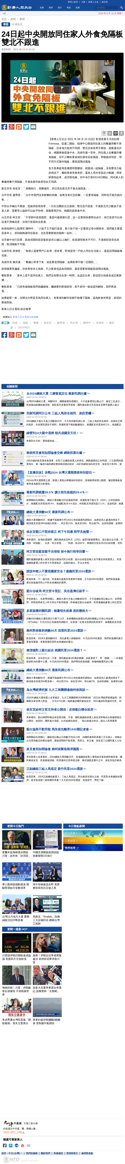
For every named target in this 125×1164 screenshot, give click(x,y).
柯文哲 (74, 322)
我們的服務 (32, 1153)
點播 (78, 7)
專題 (69, 7)
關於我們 (45, 1153)
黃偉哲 (100, 322)
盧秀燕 (61, 322)
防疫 (15, 322)
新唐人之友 (93, 2)
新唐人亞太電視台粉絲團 (25, 317)
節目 (60, 7)
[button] (62, 87)
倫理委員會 (87, 1153)
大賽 (83, 2)
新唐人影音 (73, 2)
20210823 (24, 327)
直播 (42, 7)
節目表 (105, 2)
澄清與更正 (72, 1153)
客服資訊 (58, 1153)
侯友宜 (48, 322)
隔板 (25, 322)
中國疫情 (17, 24)
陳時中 (87, 322)
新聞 (51, 7)
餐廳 (36, 322)
